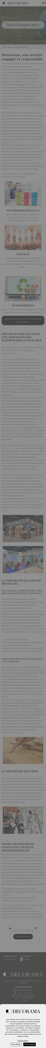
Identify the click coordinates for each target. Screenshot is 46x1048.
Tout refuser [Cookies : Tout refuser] (16, 1044)
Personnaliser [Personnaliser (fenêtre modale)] (23, 1041)
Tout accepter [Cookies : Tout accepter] (29, 1044)
